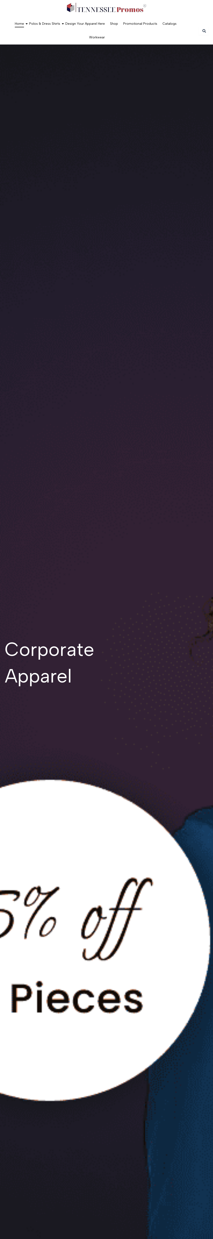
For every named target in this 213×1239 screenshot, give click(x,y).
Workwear (97, 37)
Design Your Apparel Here (85, 24)
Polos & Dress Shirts (45, 24)
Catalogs (169, 24)
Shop (114, 24)
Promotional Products (140, 24)
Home (20, 24)
